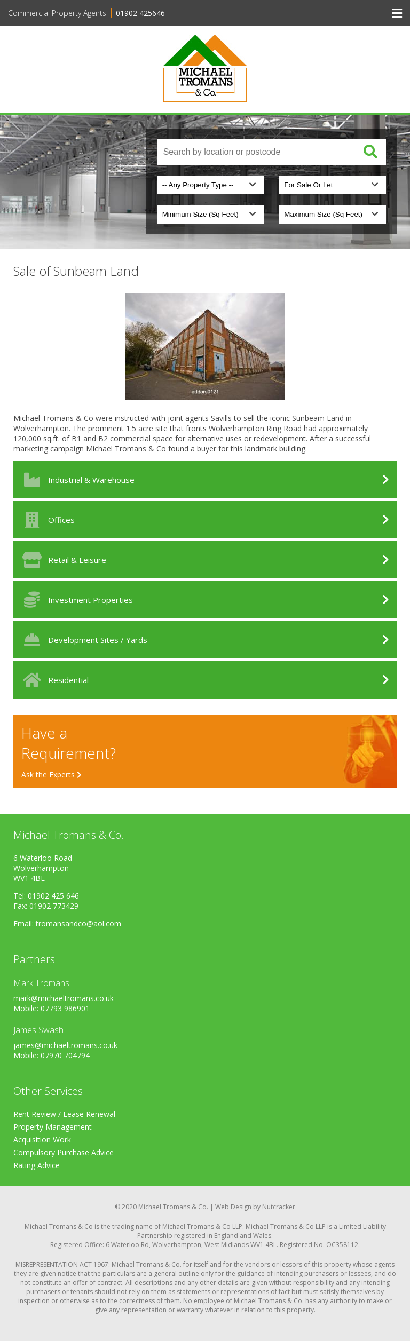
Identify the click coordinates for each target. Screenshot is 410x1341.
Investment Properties (76, 600)
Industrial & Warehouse (77, 480)
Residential (54, 680)
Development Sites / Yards (83, 640)
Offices (47, 520)
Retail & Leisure (62, 560)
